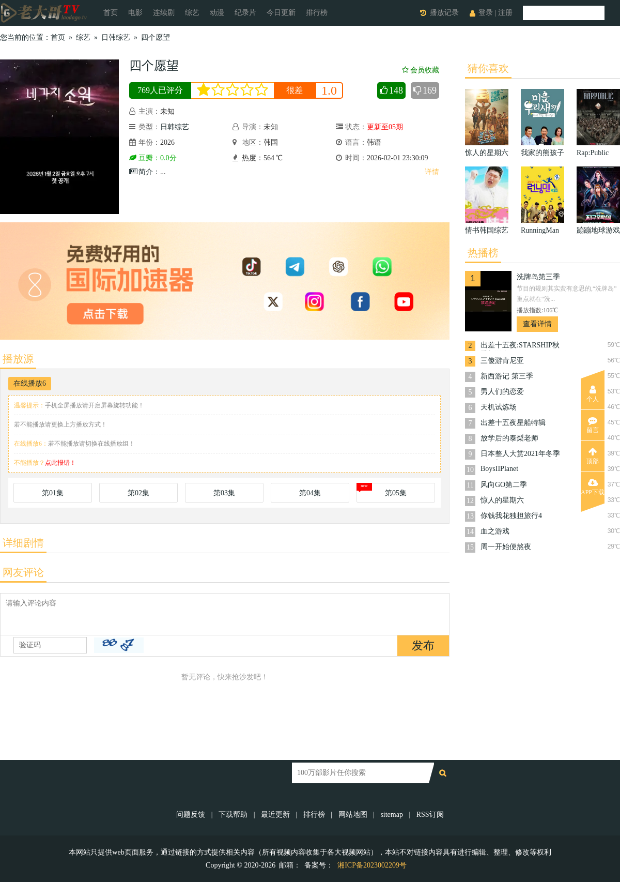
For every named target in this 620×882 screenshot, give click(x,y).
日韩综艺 (115, 37)
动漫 (217, 13)
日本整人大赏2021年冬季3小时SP (520, 455)
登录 (485, 13)
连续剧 (164, 13)
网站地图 (352, 814)
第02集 (138, 493)
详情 (432, 172)
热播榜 (483, 252)
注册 (505, 13)
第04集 (310, 493)
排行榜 (317, 13)
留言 (592, 425)
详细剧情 (23, 543)
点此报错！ (60, 462)
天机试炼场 (499, 407)
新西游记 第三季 (507, 376)
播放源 (18, 358)
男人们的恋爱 (502, 392)
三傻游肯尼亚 (502, 360)
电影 (135, 13)
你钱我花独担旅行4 (511, 516)
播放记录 (444, 13)
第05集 (396, 493)
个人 (592, 394)
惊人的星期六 (502, 500)
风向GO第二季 (504, 485)
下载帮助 (233, 814)
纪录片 (245, 13)
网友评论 (23, 572)
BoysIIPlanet (499, 469)
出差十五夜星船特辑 (513, 423)
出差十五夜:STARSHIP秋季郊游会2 (520, 346)
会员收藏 (420, 70)
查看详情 (537, 324)
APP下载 (593, 487)
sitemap (391, 814)
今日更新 (281, 13)
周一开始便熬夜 (506, 547)
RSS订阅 (430, 814)
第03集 (224, 493)
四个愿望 (155, 37)
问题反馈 (191, 814)
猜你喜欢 (488, 68)
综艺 (192, 13)
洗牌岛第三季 (538, 277)
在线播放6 (29, 383)
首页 (110, 13)
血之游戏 (495, 531)
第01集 (53, 493)
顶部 (592, 456)
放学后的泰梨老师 (509, 438)
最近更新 (275, 814)
